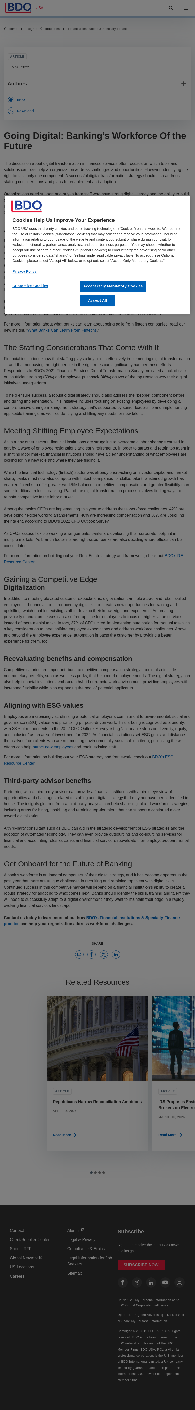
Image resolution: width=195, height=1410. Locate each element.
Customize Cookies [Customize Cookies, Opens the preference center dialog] (30, 286)
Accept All (97, 300)
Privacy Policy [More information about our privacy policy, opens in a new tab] (24, 271)
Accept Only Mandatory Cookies (113, 286)
